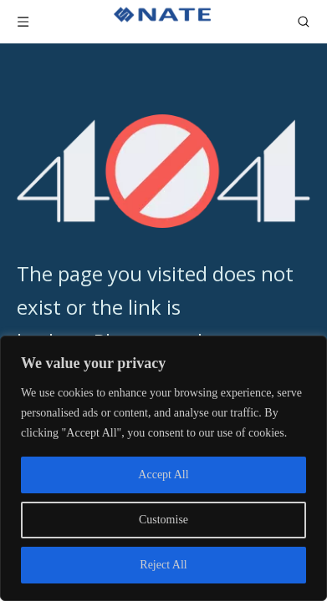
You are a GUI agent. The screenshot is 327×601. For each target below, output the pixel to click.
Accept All (163, 474)
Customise (163, 519)
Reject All (163, 564)
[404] (163, 171)
